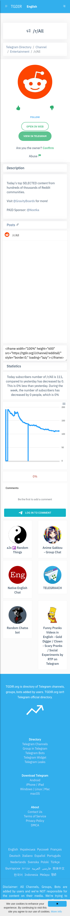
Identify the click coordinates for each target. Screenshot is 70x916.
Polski (45, 862)
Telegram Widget (35, 757)
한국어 (18, 875)
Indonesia (31, 875)
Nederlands (18, 862)
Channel (41, 47)
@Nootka (33, 210)
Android (35, 780)
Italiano (27, 856)
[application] (35, 434)
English (13, 849)
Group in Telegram (35, 748)
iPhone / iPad (35, 784)
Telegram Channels (35, 744)
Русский (43, 849)
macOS (35, 793)
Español (40, 856)
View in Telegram (35, 136)
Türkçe (55, 862)
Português (54, 856)
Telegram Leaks (35, 762)
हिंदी (53, 875)
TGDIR (16, 6)
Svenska (33, 862)
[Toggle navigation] (64, 6)
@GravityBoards (24, 201)
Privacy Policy (35, 821)
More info (56, 911)
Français (56, 849)
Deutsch (14, 856)
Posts (11, 225)
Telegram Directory (18, 47)
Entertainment (19, 51)
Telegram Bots (35, 753)
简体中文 (59, 868)
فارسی (46, 868)
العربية (36, 868)
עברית (26, 868)
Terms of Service (35, 816)
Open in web (34, 126)
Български (12, 868)
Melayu (45, 875)
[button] (63, 403)
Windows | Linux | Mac (35, 789)
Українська (27, 849)
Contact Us (35, 812)
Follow (35, 117)
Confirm (48, 148)
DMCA (35, 825)
